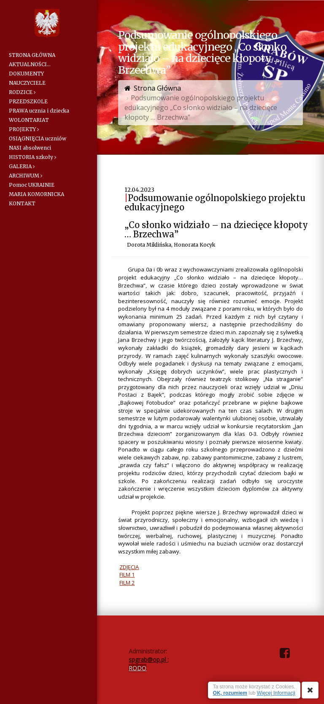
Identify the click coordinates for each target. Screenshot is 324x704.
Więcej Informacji (276, 693)
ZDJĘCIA (129, 567)
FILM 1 (127, 574)
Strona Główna (157, 88)
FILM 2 (127, 582)
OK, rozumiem (230, 693)
